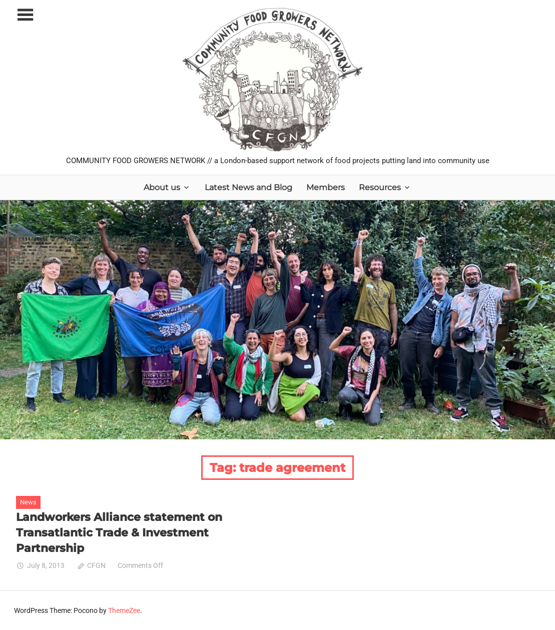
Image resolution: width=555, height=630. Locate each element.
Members (325, 187)
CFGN (96, 565)
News (28, 502)
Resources (380, 187)
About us (162, 187)
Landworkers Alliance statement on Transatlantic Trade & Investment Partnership (119, 532)
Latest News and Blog (248, 187)
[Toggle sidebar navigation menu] (25, 15)
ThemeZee (124, 610)
